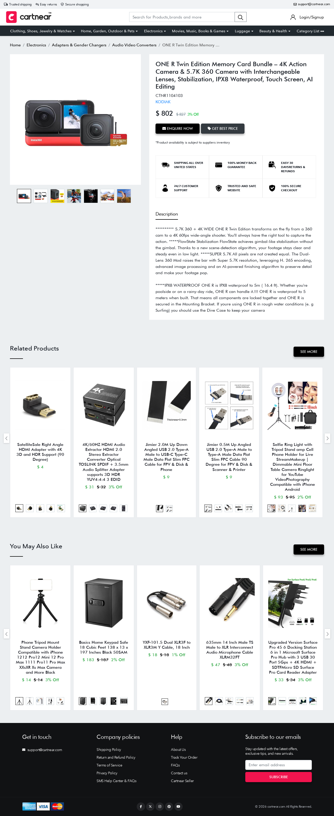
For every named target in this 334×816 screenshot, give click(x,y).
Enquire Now (177, 128)
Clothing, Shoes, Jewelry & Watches (40, 31)
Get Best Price (223, 128)
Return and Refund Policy (116, 757)
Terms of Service (109, 765)
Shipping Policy (109, 749)
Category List (310, 31)
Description (167, 214)
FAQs (175, 765)
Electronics (153, 31)
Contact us (179, 773)
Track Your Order (184, 757)
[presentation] (6, 438)
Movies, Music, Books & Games (198, 31)
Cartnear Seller (182, 780)
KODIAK (163, 101)
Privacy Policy (107, 773)
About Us (178, 749)
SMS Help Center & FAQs (116, 780)
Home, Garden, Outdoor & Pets (107, 31)
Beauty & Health (273, 31)
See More (308, 351)
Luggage (242, 31)
